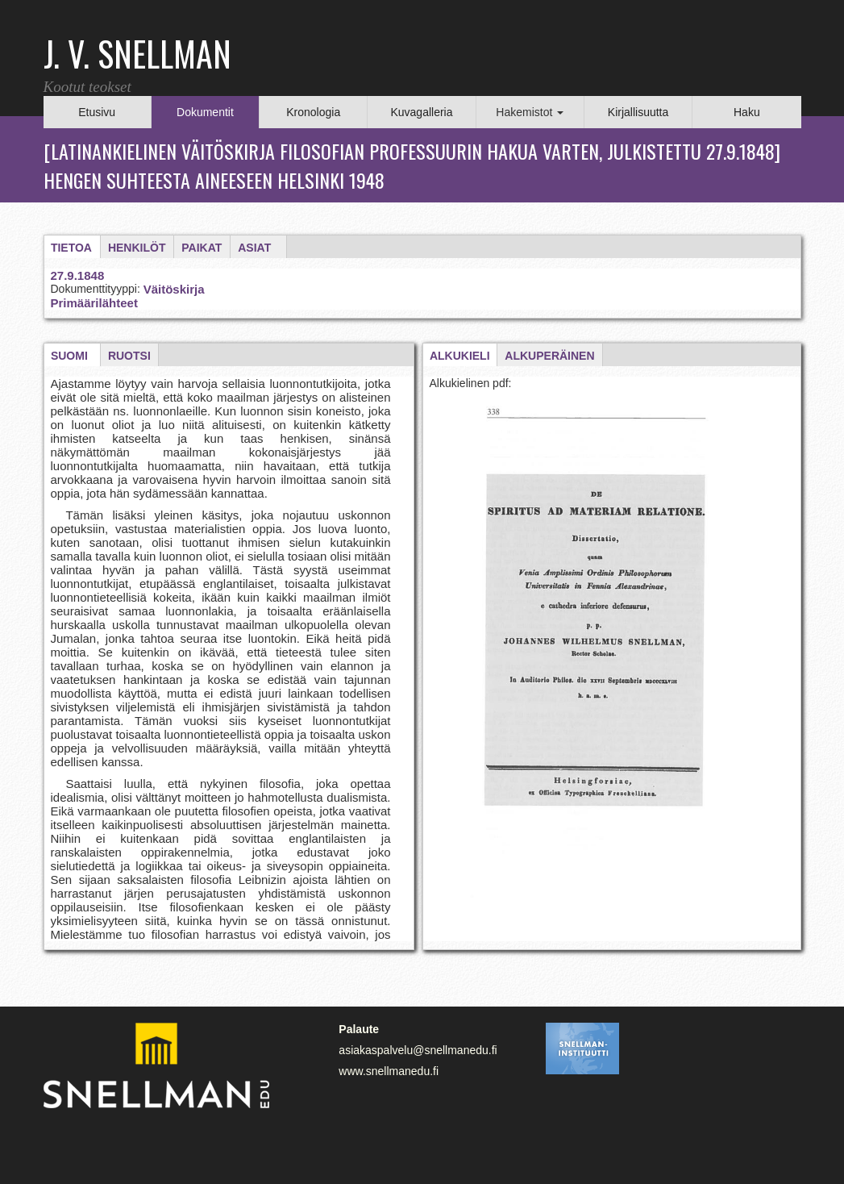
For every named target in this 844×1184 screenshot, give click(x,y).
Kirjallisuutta (638, 112)
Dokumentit (205, 112)
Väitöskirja (174, 289)
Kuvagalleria (421, 112)
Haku (747, 112)
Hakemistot (529, 112)
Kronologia (313, 112)
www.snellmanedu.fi (389, 1071)
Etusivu (96, 112)
